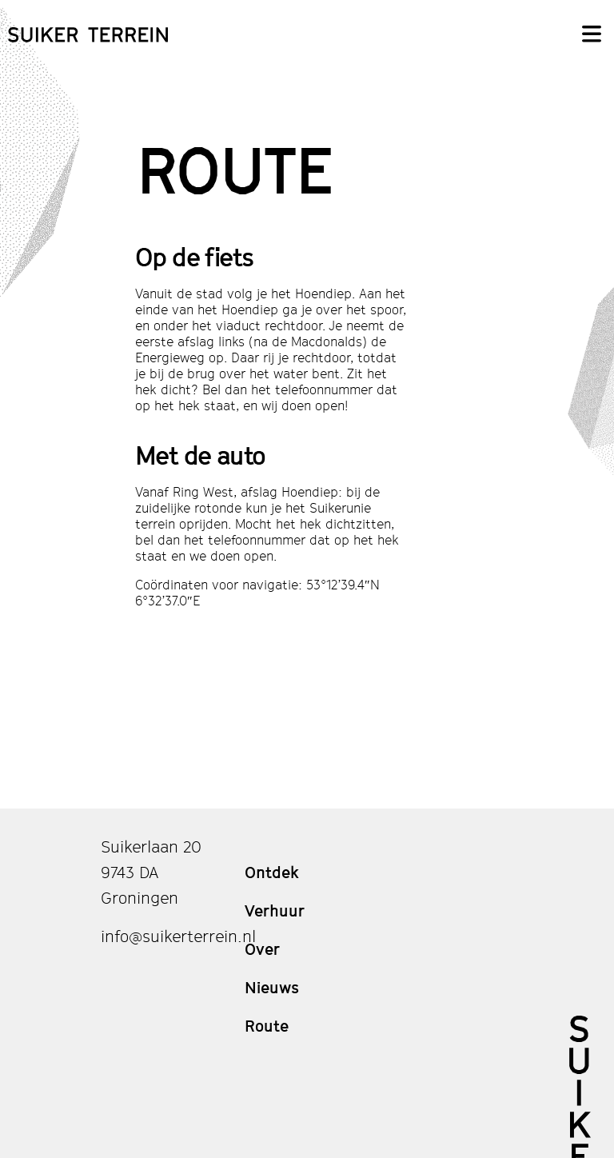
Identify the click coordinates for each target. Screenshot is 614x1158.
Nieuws (272, 987)
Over (262, 949)
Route (267, 1026)
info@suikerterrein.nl (178, 936)
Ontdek (272, 872)
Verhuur (275, 910)
